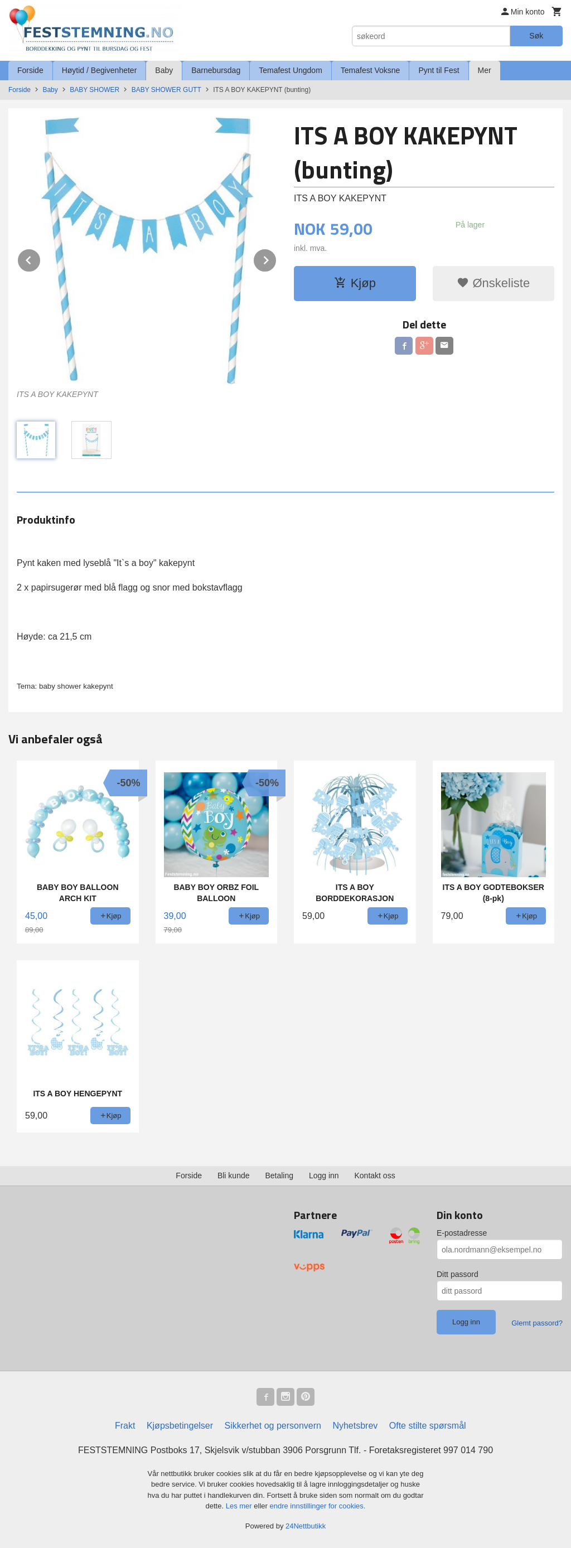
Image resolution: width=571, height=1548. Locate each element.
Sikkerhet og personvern (273, 1425)
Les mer (240, 1506)
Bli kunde (233, 1175)
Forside (30, 70)
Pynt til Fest (438, 70)
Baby (164, 70)
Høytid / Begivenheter (99, 70)
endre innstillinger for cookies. (317, 1506)
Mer (484, 70)
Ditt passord (457, 1274)
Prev (40, 258)
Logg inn (324, 1175)
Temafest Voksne (370, 70)
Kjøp (355, 283)
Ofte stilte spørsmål (427, 1425)
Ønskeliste (493, 283)
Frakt (125, 1425)
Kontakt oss (375, 1175)
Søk (536, 35)
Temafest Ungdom (290, 70)
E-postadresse (462, 1232)
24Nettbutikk (306, 1526)
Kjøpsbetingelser (180, 1425)
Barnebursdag (215, 70)
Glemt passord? (537, 1323)
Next (276, 258)
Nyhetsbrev (355, 1425)
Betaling (279, 1175)
